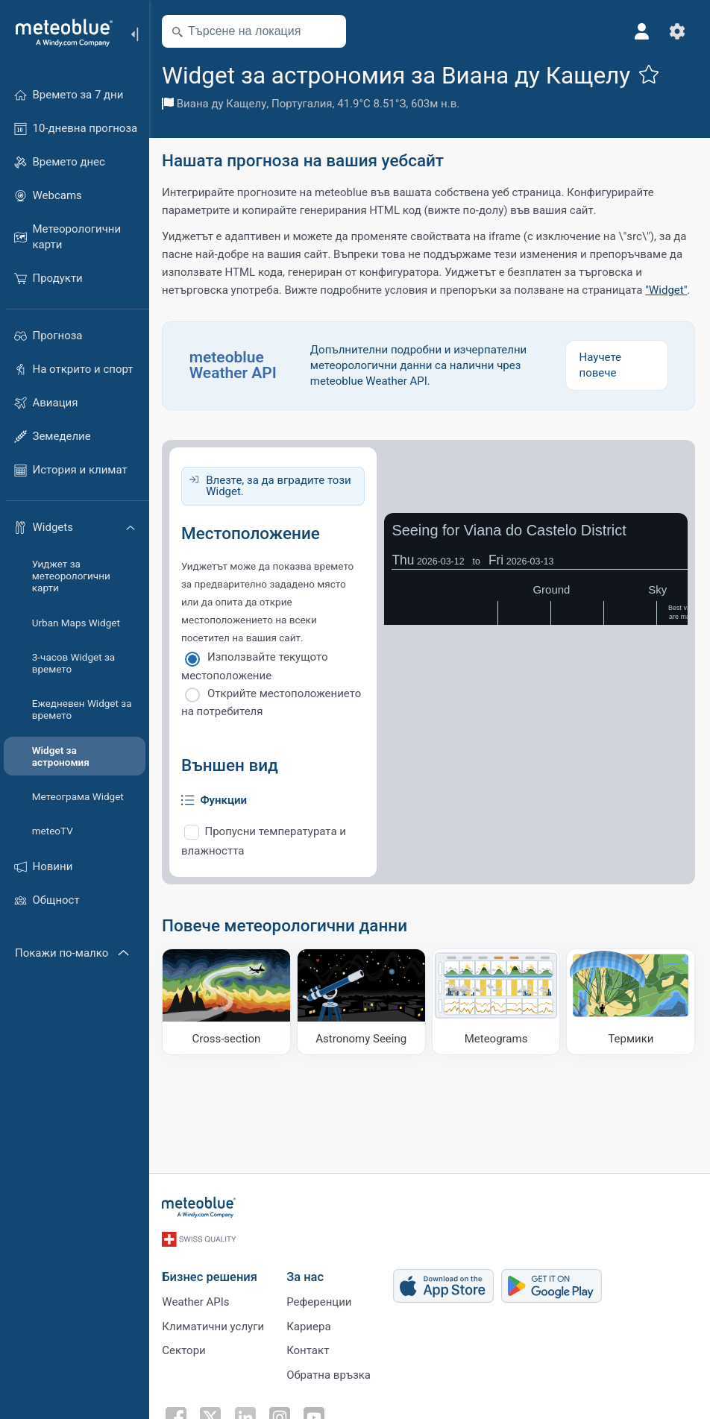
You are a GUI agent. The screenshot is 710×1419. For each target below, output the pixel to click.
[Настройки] (677, 31)
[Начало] (58, 33)
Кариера (311, 1324)
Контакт (310, 1349)
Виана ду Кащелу (224, 103)
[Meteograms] (496, 1001)
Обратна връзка (331, 1373)
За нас (307, 1275)
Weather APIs (197, 1299)
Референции (321, 1299)
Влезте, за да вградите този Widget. (280, 485)
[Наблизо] (330, 31)
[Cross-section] (228, 1001)
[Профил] (641, 31)
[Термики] (631, 1001)
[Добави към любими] (651, 73)
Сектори (185, 1349)
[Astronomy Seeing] (362, 1001)
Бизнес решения (212, 1275)
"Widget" (668, 290)
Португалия (304, 103)
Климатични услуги (215, 1324)
